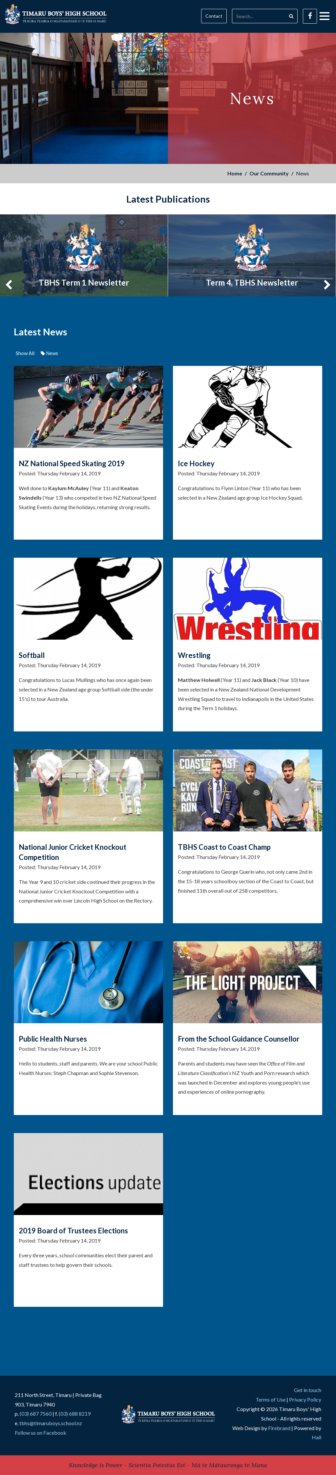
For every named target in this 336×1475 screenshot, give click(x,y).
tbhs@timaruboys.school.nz (50, 1423)
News (49, 353)
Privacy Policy (305, 1399)
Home (234, 173)
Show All (25, 353)
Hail (316, 1437)
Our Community (269, 173)
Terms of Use (270, 1399)
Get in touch (307, 1390)
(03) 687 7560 (36, 1413)
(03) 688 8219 (75, 1413)
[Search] (258, 16)
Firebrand (279, 1428)
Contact (213, 16)
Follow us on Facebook (40, 1432)
